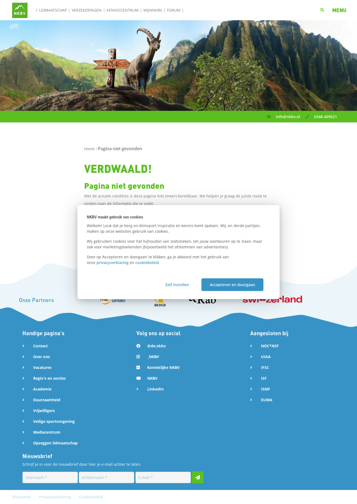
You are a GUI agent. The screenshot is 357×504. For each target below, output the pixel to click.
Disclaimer (22, 496)
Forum (173, 10)
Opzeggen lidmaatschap (55, 442)
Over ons (41, 356)
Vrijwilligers (44, 410)
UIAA (266, 356)
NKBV (152, 378)
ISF (264, 378)
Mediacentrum (46, 432)
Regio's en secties (49, 378)
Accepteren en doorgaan (232, 284)
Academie (42, 389)
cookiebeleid (147, 262)
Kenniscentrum (123, 10)
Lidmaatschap (53, 10)
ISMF (265, 389)
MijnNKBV (152, 10)
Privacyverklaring (55, 496)
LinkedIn (155, 389)
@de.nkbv (156, 345)
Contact (40, 345)
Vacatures (42, 367)
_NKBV (153, 356)
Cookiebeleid (91, 496)
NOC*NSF (270, 345)
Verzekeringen (87, 10)
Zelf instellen (177, 284)
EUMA (266, 399)
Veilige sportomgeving (54, 421)
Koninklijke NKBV (163, 367)
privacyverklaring (113, 262)
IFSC (265, 367)
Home (90, 148)
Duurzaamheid (46, 399)
